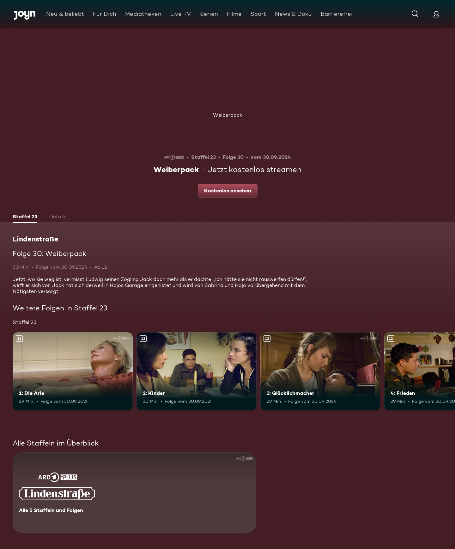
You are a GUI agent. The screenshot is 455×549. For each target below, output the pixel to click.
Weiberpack (227, 115)
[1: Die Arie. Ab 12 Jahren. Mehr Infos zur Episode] (73, 371)
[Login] (436, 14)
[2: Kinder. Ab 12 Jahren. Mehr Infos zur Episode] (196, 371)
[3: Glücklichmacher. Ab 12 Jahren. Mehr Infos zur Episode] (320, 371)
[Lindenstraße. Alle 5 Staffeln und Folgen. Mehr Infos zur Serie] (134, 492)
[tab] (25, 217)
